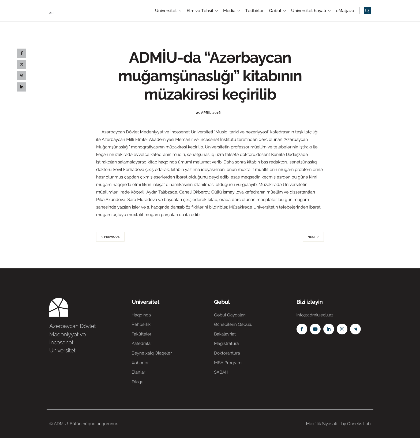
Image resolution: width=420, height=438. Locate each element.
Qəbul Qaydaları (230, 314)
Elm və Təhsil (202, 11)
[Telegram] (355, 329)
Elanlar (138, 372)
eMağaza (345, 11)
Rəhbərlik (141, 324)
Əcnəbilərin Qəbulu (233, 324)
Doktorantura (227, 353)
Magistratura (226, 343)
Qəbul (277, 11)
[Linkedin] (328, 329)
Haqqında (141, 314)
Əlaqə (138, 381)
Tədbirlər (254, 11)
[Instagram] (342, 329)
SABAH (221, 372)
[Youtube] (315, 329)
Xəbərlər (140, 362)
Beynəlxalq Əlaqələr (152, 353)
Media (231, 11)
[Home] (65, 10)
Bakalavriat (225, 334)
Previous (112, 237)
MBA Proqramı (228, 362)
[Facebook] (302, 329)
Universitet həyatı (311, 11)
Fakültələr (142, 334)
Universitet (168, 11)
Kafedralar (142, 343)
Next (312, 237)
